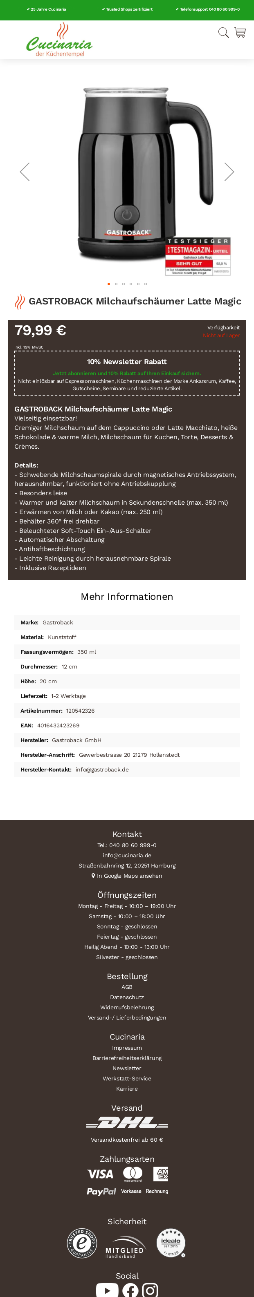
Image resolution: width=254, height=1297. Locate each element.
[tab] (127, 593)
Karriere (126, 1088)
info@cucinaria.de (127, 855)
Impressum (127, 1047)
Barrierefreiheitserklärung (127, 1058)
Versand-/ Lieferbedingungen (127, 1017)
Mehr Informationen (127, 596)
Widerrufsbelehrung (127, 1007)
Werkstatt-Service (127, 1078)
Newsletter (127, 1068)
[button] (24, 171)
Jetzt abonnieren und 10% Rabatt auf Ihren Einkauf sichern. (127, 373)
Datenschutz (127, 997)
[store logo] (59, 39)
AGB (127, 987)
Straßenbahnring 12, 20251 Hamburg (127, 865)
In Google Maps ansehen (129, 875)
